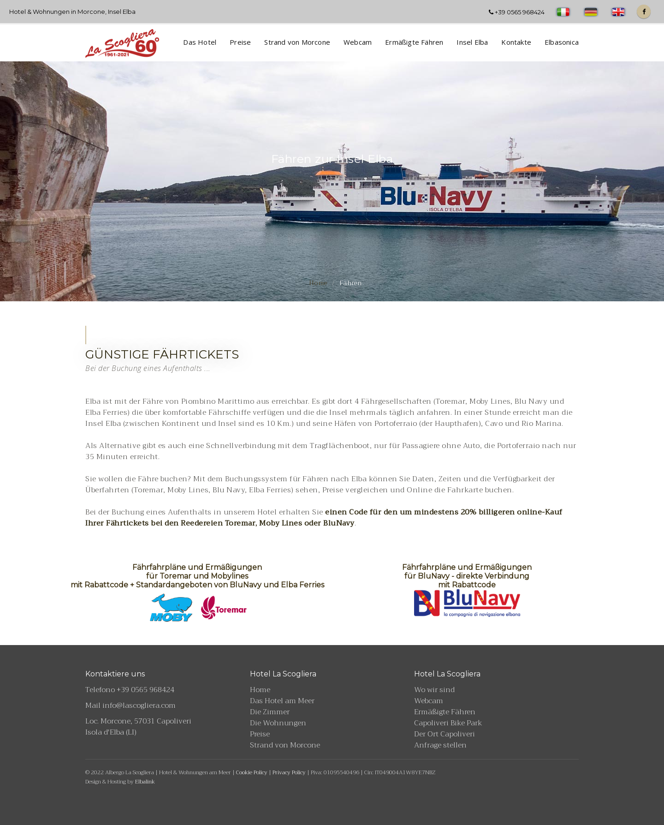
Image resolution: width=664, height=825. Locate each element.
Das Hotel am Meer (282, 700)
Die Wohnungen (278, 723)
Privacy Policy (289, 772)
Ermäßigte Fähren (414, 42)
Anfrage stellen (440, 745)
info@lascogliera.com (139, 705)
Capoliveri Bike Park (448, 723)
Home (318, 282)
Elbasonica (562, 42)
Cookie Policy (251, 772)
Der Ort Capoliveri (444, 734)
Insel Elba (472, 42)
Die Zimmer (270, 711)
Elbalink (145, 781)
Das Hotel (199, 42)
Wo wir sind (434, 689)
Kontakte (516, 42)
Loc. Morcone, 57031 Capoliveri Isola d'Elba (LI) (138, 727)
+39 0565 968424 (517, 12)
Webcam (358, 42)
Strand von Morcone (297, 42)
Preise (240, 42)
